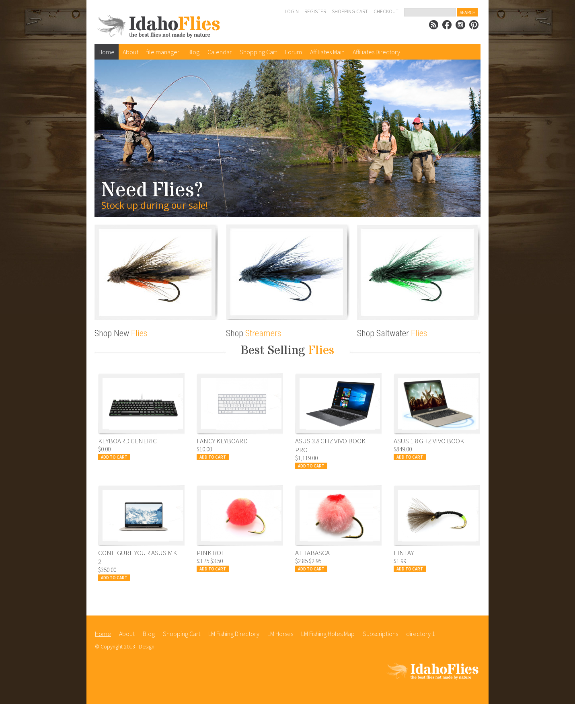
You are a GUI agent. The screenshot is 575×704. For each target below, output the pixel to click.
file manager (162, 52)
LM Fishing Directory (233, 634)
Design (146, 646)
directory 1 (420, 634)
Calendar (219, 52)
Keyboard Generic (127, 440)
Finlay (404, 552)
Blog (193, 52)
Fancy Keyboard (222, 440)
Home (107, 52)
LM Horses (280, 634)
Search (468, 12)
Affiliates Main (327, 52)
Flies (139, 333)
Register (315, 11)
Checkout (386, 11)
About (130, 52)
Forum (293, 52)
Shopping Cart (350, 11)
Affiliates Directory (376, 52)
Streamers (263, 333)
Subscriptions (380, 634)
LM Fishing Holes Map (328, 634)
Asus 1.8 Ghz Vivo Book (429, 440)
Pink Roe (211, 552)
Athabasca (312, 552)
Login (292, 11)
